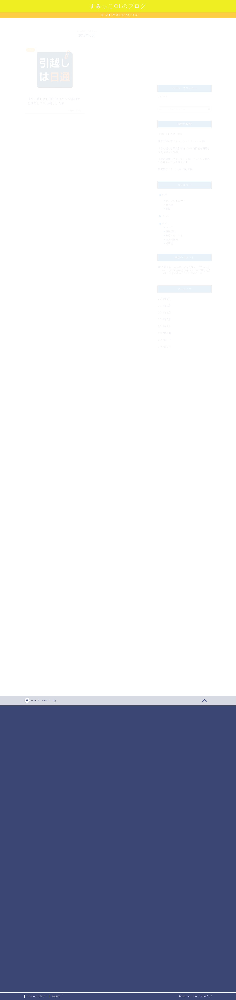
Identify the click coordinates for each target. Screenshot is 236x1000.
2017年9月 (164, 345)
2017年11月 (164, 331)
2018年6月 (164, 304)
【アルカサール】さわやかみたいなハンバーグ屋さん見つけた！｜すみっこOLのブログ (186, 268)
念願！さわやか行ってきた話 (177, 265)
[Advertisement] (185, 51)
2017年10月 (165, 338)
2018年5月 (164, 311)
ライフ (166, 222)
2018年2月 (164, 324)
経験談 (169, 241)
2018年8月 (164, 297)
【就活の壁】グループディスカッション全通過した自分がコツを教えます (184, 159)
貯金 (168, 207)
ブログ (169, 225)
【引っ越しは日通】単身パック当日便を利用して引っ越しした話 (184, 148)
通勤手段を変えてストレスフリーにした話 (181, 139)
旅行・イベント (174, 233)
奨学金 (169, 203)
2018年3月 (164, 317)
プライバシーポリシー (37, 996)
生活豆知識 (172, 238)
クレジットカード (175, 199)
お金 (164, 193)
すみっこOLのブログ (118, 5)
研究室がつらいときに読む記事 (175, 167)
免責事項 (56, 996)
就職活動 (171, 229)
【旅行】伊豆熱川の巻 (170, 132)
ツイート (162, 94)
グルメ (166, 214)
